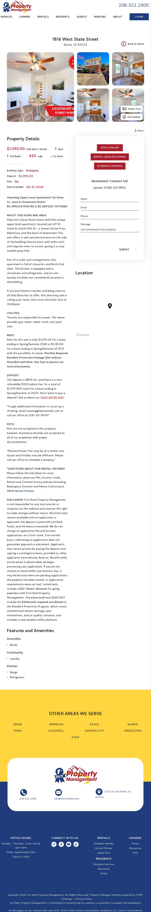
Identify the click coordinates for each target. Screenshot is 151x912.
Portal (135, 843)
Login (139, 16)
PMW (139, 895)
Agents (82, 16)
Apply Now (103, 852)
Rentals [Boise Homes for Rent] (43, 16)
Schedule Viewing (109, 166)
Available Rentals (104, 843)
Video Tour (131, 109)
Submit (124, 249)
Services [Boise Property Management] (6, 16)
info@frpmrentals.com (66, 798)
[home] (17, 6)
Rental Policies (104, 848)
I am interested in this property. (110, 229)
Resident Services (103, 864)
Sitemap (67, 899)
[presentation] (103, 240)
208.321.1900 (134, 5)
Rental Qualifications (110, 156)
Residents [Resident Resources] (62, 16)
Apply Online (110, 147)
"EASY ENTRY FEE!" (52, 397)
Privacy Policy (84, 899)
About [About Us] (117, 16)
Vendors (100, 16)
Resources (135, 848)
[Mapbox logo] (82, 335)
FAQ (135, 852)
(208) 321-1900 (115, 187)
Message (86, 224)
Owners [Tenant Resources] (24, 16)
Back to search (132, 43)
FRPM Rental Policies (20, 491)
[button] (53, 844)
